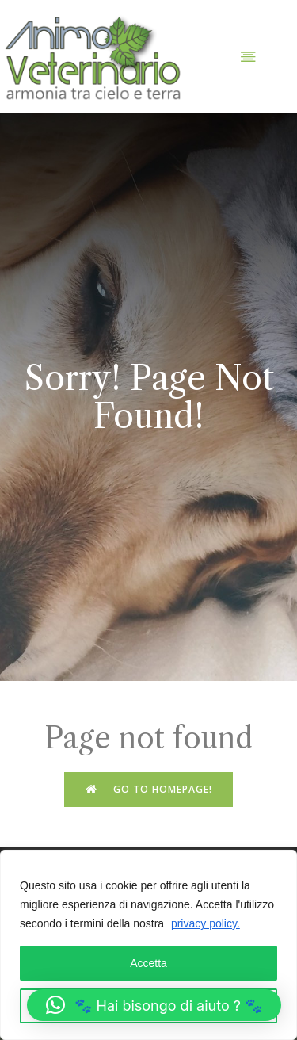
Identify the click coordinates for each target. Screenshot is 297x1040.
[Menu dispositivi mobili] (247, 56)
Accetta (148, 963)
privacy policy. (205, 923)
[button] (154, 1005)
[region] (148, 945)
